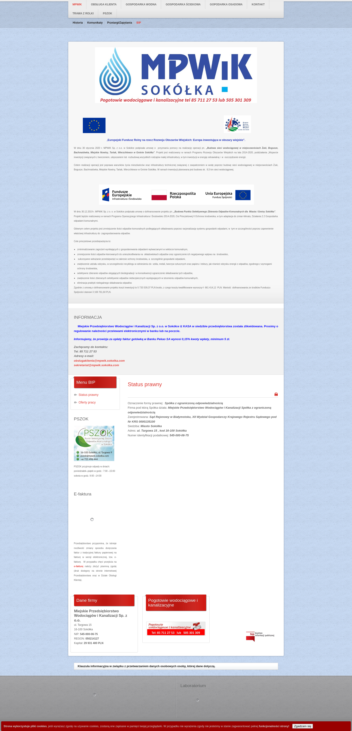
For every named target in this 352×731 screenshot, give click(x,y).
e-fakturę (78, 566)
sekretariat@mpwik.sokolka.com (96, 365)
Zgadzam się (302, 726)
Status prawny (145, 384)
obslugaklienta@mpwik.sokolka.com (99, 360)
